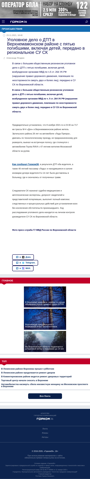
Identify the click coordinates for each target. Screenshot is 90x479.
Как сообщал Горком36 (25, 164)
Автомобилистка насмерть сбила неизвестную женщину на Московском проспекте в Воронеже (44, 385)
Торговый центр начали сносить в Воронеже (24, 380)
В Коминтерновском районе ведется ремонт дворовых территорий (36, 377)
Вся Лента (45, 396)
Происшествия (12, 29)
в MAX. (23, 268)
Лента (45, 429)
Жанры (45, 433)
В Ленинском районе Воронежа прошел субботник (27, 369)
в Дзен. (23, 257)
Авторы (45, 437)
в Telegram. (25, 263)
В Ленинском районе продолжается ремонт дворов (28, 373)
